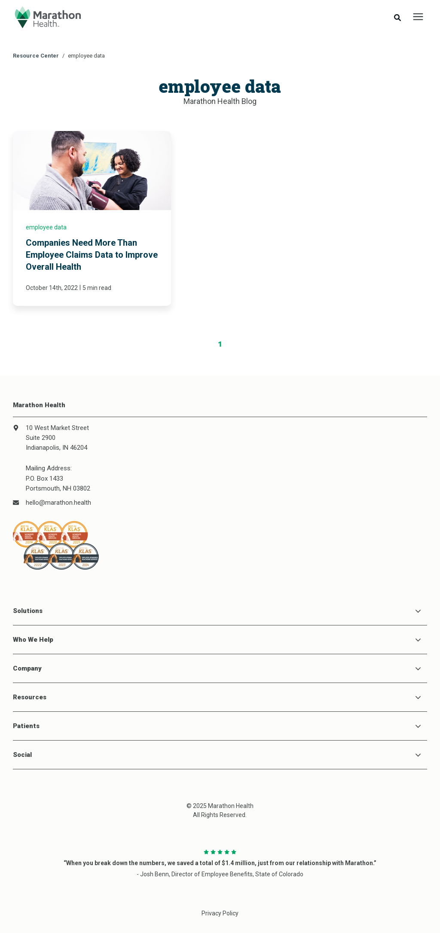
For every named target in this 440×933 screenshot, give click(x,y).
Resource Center (36, 55)
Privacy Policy (220, 913)
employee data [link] (46, 227)
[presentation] (418, 17)
